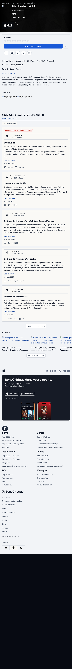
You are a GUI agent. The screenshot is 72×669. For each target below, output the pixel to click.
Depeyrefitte (18, 289)
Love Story (41, 440)
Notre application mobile (12, 501)
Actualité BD (7, 485)
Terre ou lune (7, 478)
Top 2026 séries (43, 437)
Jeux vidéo (8, 451)
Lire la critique (9, 160)
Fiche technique (8, 73)
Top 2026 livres (43, 456)
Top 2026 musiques (45, 474)
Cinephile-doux (19, 176)
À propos (6, 497)
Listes (6, 332)
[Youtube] (68, 372)
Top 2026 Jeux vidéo (10, 456)
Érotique (19, 65)
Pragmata (6, 463)
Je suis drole (42, 463)
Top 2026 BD (7, 474)
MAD (4, 481)
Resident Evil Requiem (11, 459)
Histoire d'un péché (29, 3)
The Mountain (42, 478)
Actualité (5, 447)
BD (4, 470)
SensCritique (6, 3)
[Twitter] (47, 372)
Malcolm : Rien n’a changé (47, 444)
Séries (40, 432)
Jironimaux (18, 135)
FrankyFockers (19, 214)
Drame (19, 3)
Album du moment (44, 485)
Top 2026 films (8, 437)
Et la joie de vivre (44, 459)
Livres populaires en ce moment (50, 466)
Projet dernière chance (11, 440)
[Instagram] (55, 372)
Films (13, 3)
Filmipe (16, 251)
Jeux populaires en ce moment (14, 466)
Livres (40, 451)
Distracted (41, 481)
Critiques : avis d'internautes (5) (24, 114)
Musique (42, 470)
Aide (4, 509)
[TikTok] (60, 372)
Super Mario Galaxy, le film (13, 444)
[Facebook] (51, 372)
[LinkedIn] (64, 372)
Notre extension (8, 505)
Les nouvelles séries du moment (50, 447)
